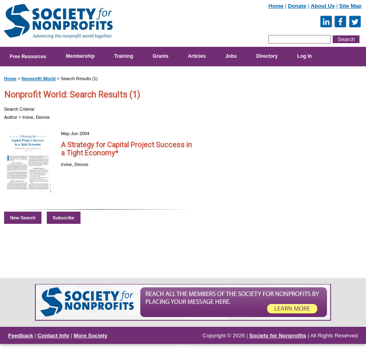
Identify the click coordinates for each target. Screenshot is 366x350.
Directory (267, 56)
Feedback (20, 335)
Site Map (350, 6)
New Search (22, 217)
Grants (160, 56)
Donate (297, 6)
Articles (197, 56)
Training (123, 56)
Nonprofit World (39, 78)
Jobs (231, 56)
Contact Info (53, 335)
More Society (90, 335)
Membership (80, 56)
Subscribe (63, 217)
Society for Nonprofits (277, 335)
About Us (323, 6)
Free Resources (28, 56)
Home (275, 6)
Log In (304, 56)
